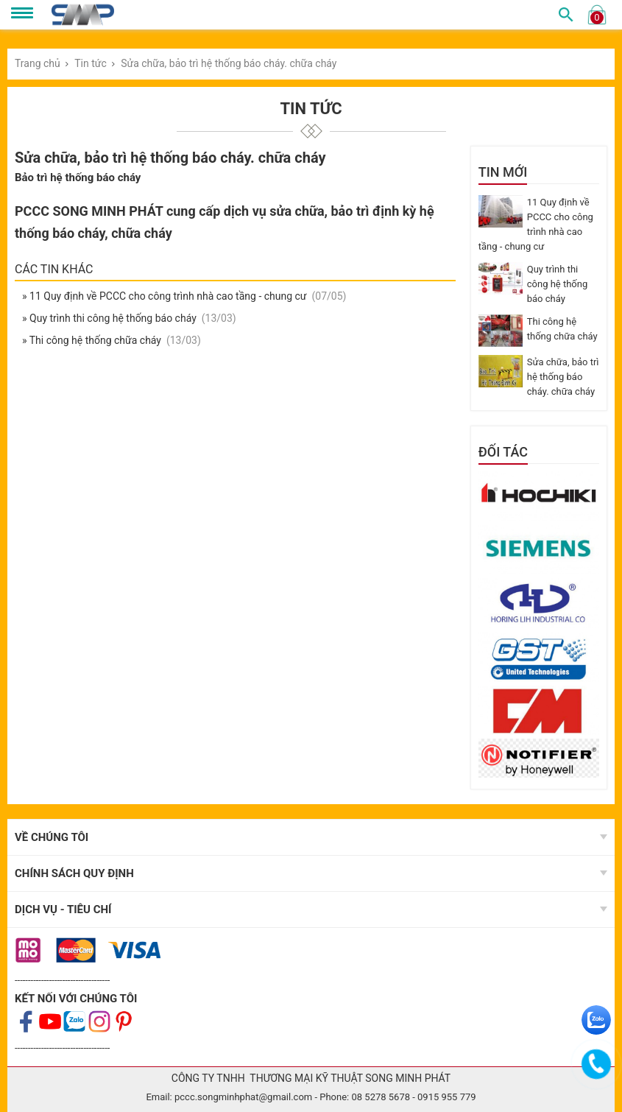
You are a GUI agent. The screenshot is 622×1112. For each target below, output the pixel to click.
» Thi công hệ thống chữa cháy (92, 340)
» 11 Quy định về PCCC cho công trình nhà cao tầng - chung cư (165, 296)
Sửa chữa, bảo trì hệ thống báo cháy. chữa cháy (228, 63)
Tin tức (90, 63)
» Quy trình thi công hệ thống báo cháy (110, 318)
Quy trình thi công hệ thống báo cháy (557, 284)
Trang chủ (37, 63)
